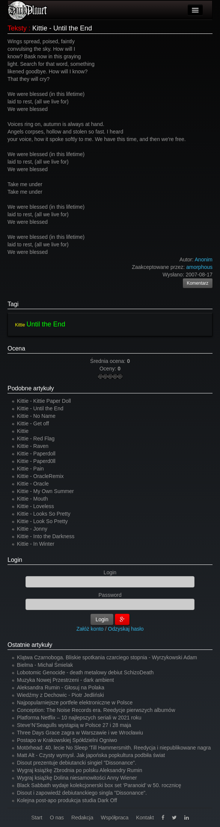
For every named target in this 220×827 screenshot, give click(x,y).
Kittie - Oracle (33, 484)
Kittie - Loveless (35, 506)
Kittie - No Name (36, 416)
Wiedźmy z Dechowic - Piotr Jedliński (60, 695)
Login (15, 560)
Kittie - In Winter (35, 544)
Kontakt (145, 818)
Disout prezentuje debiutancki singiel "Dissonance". (76, 763)
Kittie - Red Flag (35, 439)
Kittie (20, 325)
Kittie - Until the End (40, 408)
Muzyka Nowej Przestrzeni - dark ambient (65, 680)
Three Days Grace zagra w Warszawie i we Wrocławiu (80, 733)
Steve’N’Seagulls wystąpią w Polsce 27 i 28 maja (74, 725)
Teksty (17, 28)
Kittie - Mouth (32, 499)
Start (36, 818)
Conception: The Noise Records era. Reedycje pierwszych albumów (96, 710)
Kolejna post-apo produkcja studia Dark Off (67, 800)
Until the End (46, 324)
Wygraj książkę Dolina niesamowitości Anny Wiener (77, 778)
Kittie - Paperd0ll (36, 461)
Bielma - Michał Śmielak (45, 665)
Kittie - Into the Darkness (45, 536)
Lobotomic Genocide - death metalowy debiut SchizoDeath (85, 672)
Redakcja (82, 818)
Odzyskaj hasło (126, 629)
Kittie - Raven (32, 446)
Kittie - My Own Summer (45, 491)
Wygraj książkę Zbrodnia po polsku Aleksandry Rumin (79, 770)
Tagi (13, 304)
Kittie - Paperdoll (36, 454)
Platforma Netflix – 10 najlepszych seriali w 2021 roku (79, 718)
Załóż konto (90, 629)
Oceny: (108, 369)
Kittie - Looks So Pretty (43, 514)
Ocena (16, 348)
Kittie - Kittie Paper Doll (44, 401)
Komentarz (198, 283)
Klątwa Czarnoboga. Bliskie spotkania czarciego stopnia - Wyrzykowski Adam (107, 657)
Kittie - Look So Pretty (42, 521)
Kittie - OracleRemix (40, 476)
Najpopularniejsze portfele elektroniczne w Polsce (75, 703)
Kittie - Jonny (32, 529)
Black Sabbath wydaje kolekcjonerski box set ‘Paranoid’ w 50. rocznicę (99, 785)
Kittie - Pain (30, 469)
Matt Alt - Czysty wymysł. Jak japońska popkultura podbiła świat (91, 755)
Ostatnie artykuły (30, 645)
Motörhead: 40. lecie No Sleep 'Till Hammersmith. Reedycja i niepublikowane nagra (114, 748)
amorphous (199, 267)
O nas (57, 818)
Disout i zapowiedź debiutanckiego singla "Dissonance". (82, 793)
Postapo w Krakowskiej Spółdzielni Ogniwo (67, 740)
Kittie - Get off (33, 423)
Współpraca (114, 818)
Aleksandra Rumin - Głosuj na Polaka (60, 687)
